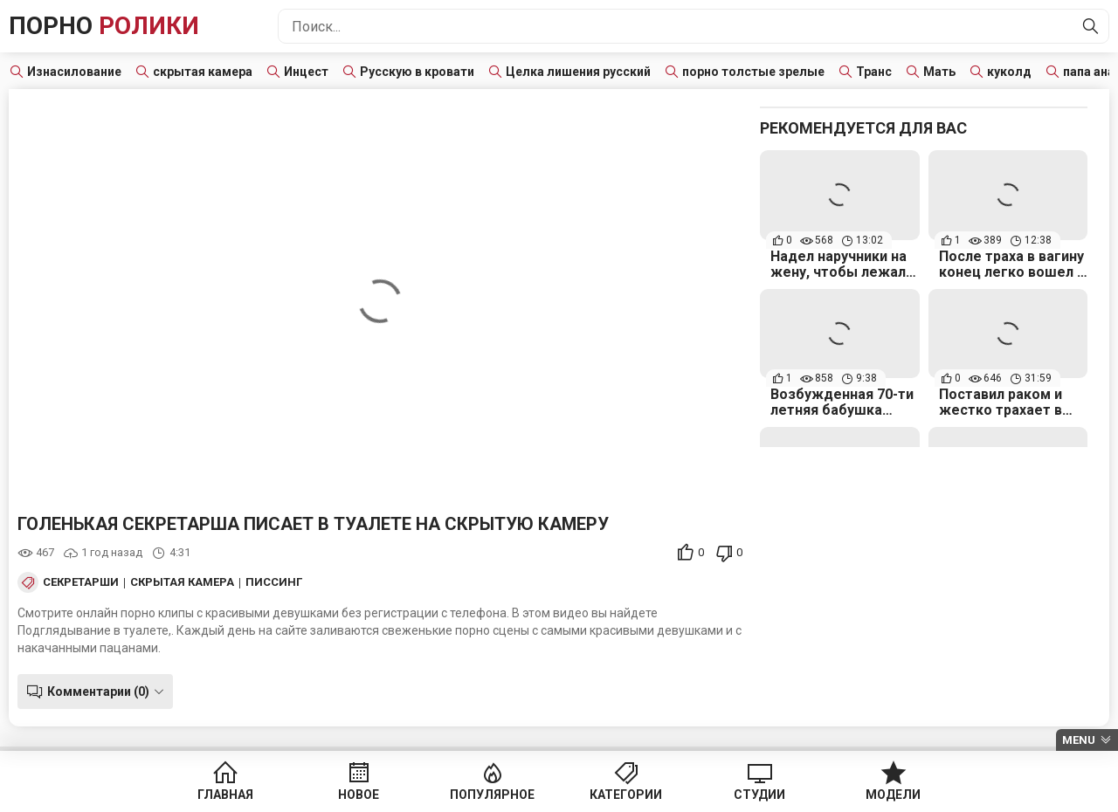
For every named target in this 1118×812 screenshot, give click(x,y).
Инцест (306, 72)
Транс (874, 72)
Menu (1078, 740)
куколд (1009, 72)
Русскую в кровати (417, 72)
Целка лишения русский (578, 72)
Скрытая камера (182, 582)
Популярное (492, 795)
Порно (104, 25)
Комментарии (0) (98, 691)
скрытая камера (202, 72)
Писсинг (273, 582)
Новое (358, 795)
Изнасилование (74, 72)
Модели (893, 795)
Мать (939, 72)
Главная (225, 795)
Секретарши (81, 582)
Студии (759, 795)
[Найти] (1091, 26)
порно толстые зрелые (753, 72)
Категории (626, 795)
